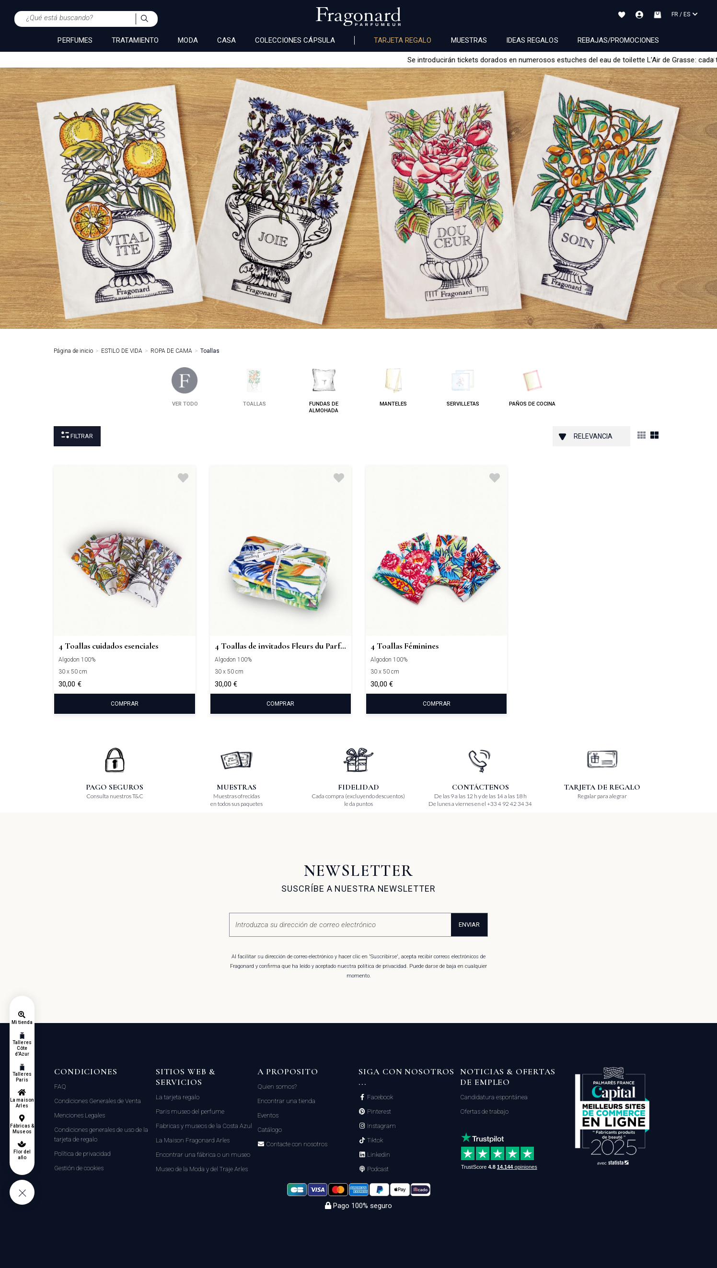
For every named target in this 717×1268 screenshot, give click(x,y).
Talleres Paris (21, 1076)
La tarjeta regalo (177, 1097)
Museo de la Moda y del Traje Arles (202, 1169)
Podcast (377, 1169)
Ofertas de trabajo (484, 1111)
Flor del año (22, 1154)
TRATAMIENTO (135, 40)
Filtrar (77, 435)
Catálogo (269, 1129)
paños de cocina (532, 387)
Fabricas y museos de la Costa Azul (204, 1125)
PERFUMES (75, 40)
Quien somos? (277, 1086)
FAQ (60, 1086)
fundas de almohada (323, 390)
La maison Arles (22, 1102)
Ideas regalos (532, 40)
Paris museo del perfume (190, 1111)
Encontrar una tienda (286, 1101)
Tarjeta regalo (403, 40)
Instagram (381, 1126)
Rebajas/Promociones (618, 40)
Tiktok (374, 1140)
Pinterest (378, 1111)
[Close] (713, 59)
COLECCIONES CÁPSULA (295, 40)
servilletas (463, 387)
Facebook (379, 1097)
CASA (226, 40)
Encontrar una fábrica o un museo (203, 1154)
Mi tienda (22, 1022)
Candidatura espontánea (494, 1097)
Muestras (469, 40)
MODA (187, 40)
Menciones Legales (79, 1115)
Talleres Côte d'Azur (21, 1048)
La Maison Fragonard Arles (193, 1140)
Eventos (267, 1115)
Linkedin (378, 1154)
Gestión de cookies (79, 1168)
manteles (393, 387)
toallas (254, 387)
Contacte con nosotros (296, 1144)
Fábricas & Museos (22, 1128)
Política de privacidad (82, 1153)
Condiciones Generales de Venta (97, 1101)
